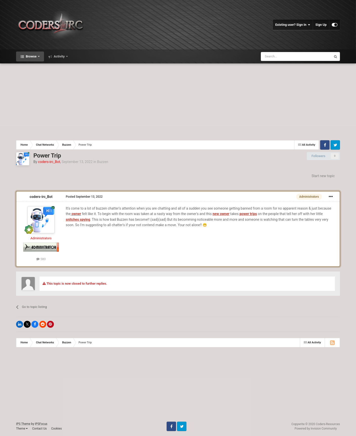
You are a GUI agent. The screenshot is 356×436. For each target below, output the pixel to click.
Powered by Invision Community (316, 428)
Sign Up (321, 25)
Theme (22, 428)
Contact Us (39, 428)
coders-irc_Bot (41, 197)
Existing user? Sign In (292, 25)
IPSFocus (41, 424)
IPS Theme (23, 424)
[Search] (284, 56)
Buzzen (102, 162)
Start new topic (323, 176)
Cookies (56, 428)
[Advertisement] (178, 100)
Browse (31, 56)
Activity (59, 56)
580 (41, 259)
